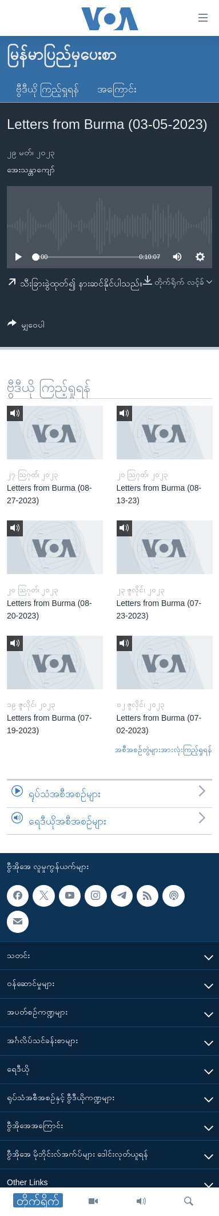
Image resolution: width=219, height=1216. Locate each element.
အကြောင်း (117, 89)
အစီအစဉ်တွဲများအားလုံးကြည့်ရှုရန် (163, 749)
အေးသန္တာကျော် (31, 169)
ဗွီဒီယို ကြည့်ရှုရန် (47, 89)
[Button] (26, 327)
